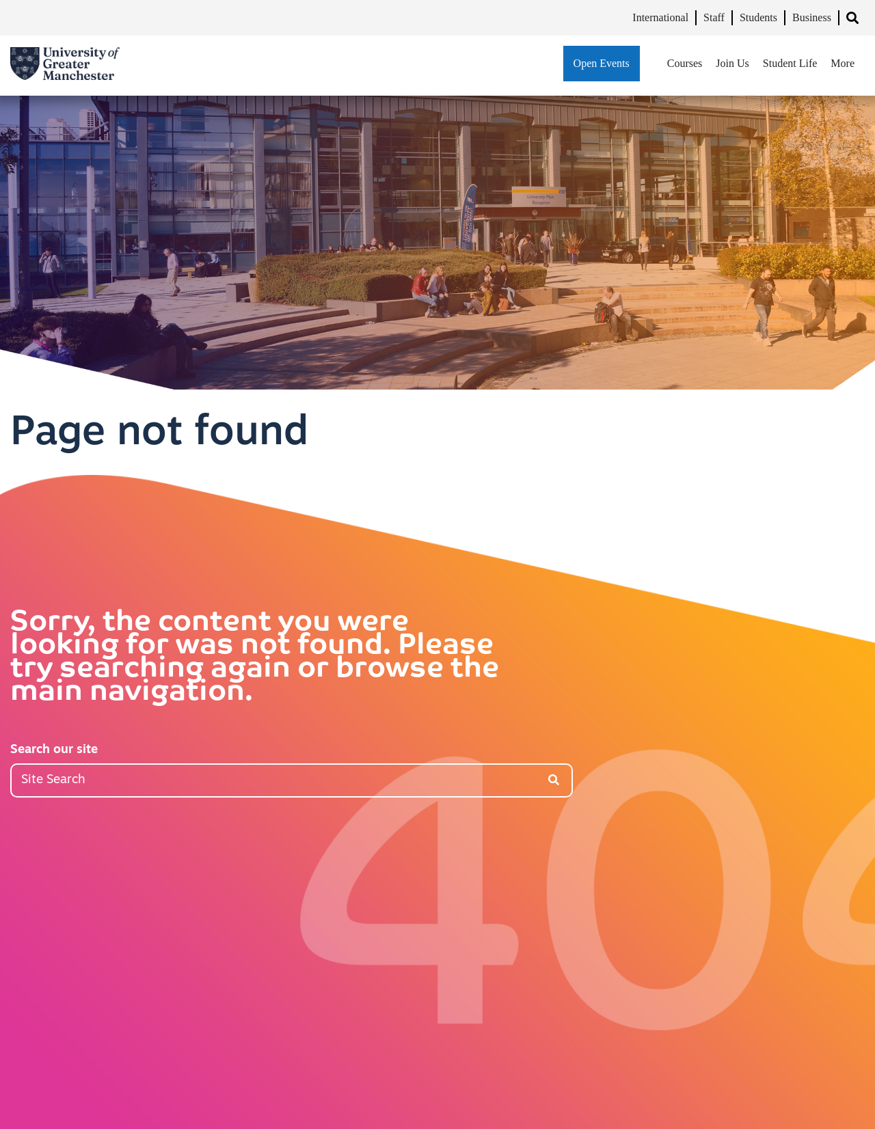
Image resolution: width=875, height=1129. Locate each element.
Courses (685, 63)
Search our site (54, 750)
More (842, 63)
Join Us (732, 63)
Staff (714, 17)
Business (811, 17)
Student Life (790, 63)
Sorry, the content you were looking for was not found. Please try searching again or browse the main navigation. (254, 658)
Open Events (602, 63)
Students (758, 17)
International (660, 17)
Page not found (159, 433)
